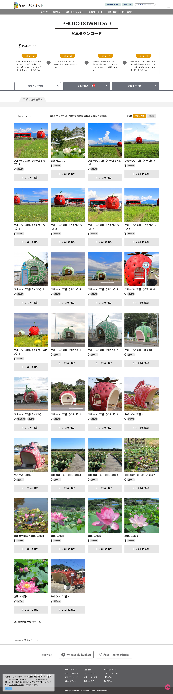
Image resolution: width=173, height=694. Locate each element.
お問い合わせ (109, 677)
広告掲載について (110, 670)
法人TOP (44, 12)
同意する (8, 688)
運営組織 (87, 670)
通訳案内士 (108, 681)
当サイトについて (71, 670)
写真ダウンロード (95, 12)
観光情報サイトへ (113, 4)
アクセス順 (139, 116)
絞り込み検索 (32, 99)
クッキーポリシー (16, 684)
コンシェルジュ (90, 674)
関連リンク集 (89, 681)
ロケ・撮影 (112, 12)
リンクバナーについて (112, 674)
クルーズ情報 (127, 12)
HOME (18, 640)
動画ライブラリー (71, 681)
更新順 (151, 116)
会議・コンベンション (74, 12)
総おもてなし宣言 (90, 677)
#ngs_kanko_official (114, 655)
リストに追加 (31, 178)
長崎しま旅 (127, 4)
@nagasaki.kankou (76, 655)
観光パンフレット (71, 674)
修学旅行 (56, 12)
